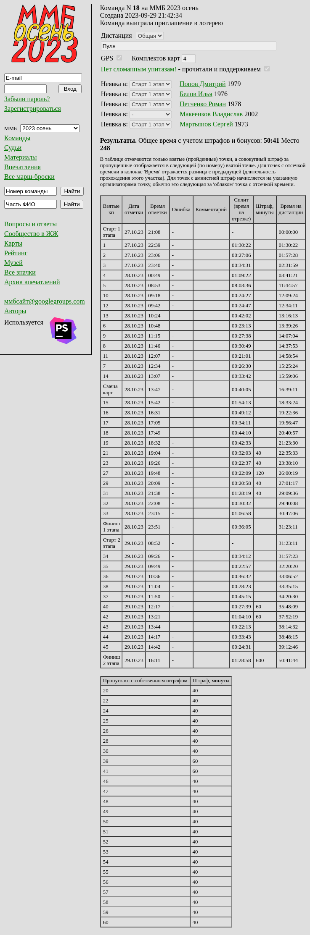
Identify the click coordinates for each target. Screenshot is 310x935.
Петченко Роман (203, 103)
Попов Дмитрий (203, 83)
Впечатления (22, 166)
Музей (13, 262)
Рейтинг (15, 253)
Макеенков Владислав (211, 114)
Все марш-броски (29, 176)
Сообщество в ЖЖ (31, 233)
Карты (13, 243)
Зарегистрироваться (32, 108)
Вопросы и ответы (30, 224)
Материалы (20, 157)
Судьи (12, 147)
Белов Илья (196, 93)
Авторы (15, 310)
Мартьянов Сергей (206, 124)
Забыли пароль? (27, 98)
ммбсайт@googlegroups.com (44, 301)
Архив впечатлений (32, 281)
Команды (17, 137)
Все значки (20, 272)
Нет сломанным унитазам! (139, 69)
